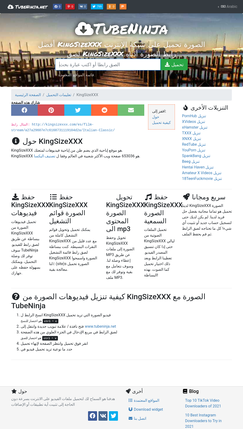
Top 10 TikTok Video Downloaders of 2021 (203, 403)
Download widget (145, 409)
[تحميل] (174, 64)
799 (97, 6)
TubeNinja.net (27, 6)
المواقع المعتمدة (143, 400)
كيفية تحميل (161, 122)
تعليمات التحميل (58, 95)
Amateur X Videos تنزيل (201, 173)
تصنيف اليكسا (45, 156)
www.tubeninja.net (100, 326)
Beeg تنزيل (191, 161)
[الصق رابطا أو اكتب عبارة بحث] (107, 64)
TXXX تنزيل (191, 133)
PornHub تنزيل (194, 116)
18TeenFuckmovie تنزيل (202, 178)
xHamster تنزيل (194, 127)
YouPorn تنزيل (193, 150)
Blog (190, 391)
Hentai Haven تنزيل (198, 167)
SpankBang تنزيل (196, 156)
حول (155, 117)
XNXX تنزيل (191, 138)
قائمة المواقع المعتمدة (76, 74)
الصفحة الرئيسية (28, 95)
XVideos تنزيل (193, 121)
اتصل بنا (137, 418)
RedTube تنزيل (194, 144)
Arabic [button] (228, 6)
